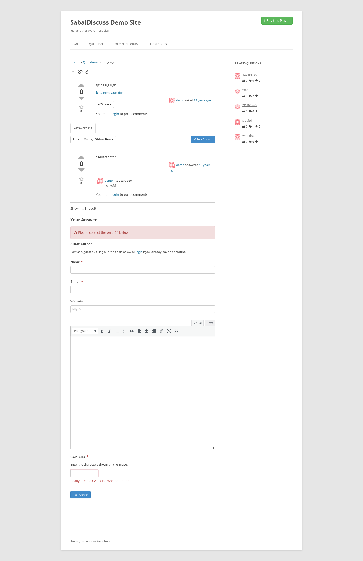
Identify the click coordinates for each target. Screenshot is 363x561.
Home (74, 44)
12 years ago (202, 100)
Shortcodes (158, 44)
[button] (85, 331)
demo (180, 100)
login (115, 114)
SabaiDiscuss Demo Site (105, 22)
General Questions (110, 92)
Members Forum (126, 44)
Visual (198, 323)
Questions (96, 44)
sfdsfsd (247, 120)
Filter (76, 139)
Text (210, 323)
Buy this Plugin (277, 20)
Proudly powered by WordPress (90, 541)
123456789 (249, 74)
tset (245, 90)
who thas (248, 136)
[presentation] (85, 331)
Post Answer (203, 139)
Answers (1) (83, 128)
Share (104, 104)
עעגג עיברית (249, 105)
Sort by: (98, 139)
